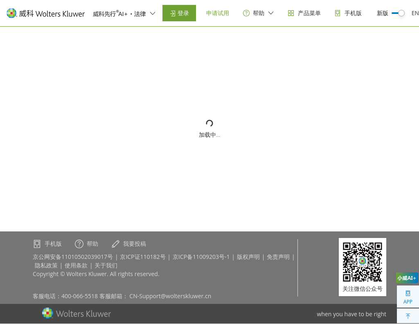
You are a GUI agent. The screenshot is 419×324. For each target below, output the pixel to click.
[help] (258, 13)
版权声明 (248, 257)
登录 (179, 13)
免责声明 (278, 257)
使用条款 (76, 265)
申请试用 (217, 13)
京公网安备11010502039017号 (73, 257)
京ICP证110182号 (142, 257)
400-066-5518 (79, 296)
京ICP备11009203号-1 (201, 257)
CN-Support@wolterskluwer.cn (170, 296)
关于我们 (106, 265)
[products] (304, 13)
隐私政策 (46, 265)
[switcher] (152, 13)
